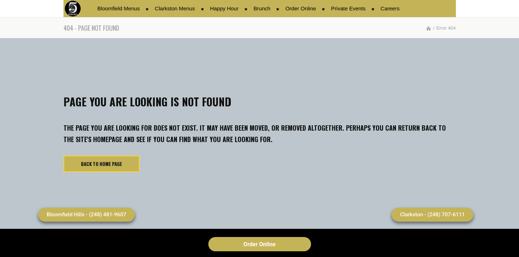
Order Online (259, 244)
